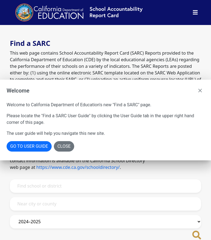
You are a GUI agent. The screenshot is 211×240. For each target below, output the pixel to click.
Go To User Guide (29, 146)
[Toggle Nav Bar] (195, 12)
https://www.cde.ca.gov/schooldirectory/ (78, 167)
